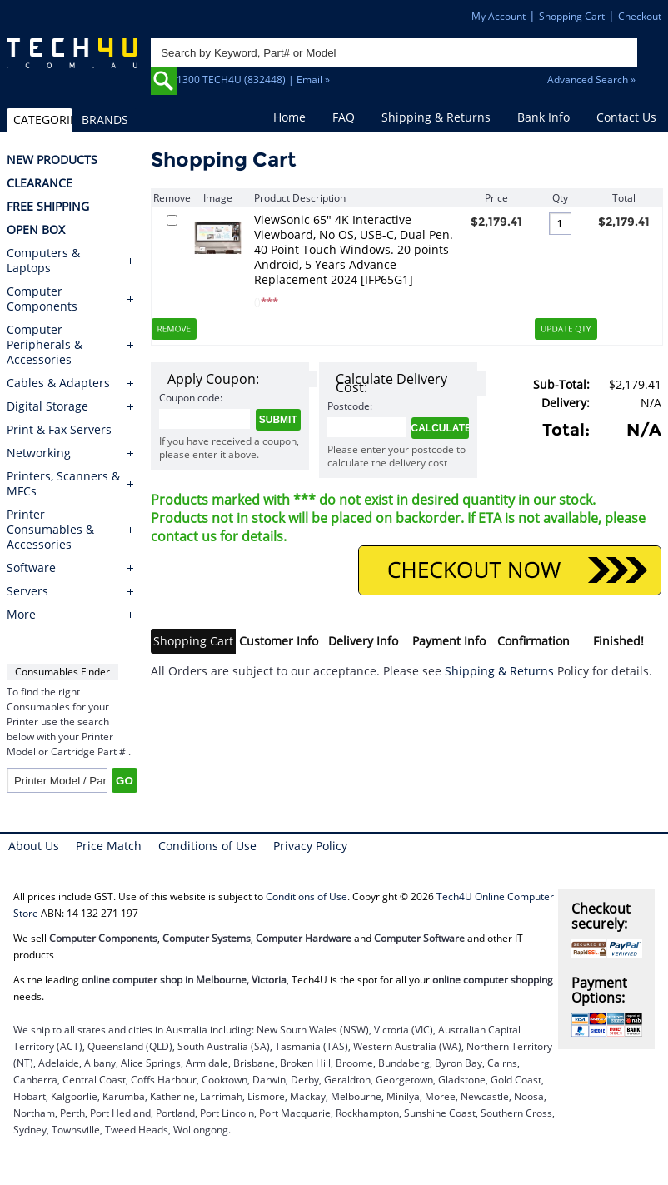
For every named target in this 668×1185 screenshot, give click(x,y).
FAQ (343, 117)
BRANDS (105, 119)
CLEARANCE (39, 183)
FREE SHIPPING (48, 206)
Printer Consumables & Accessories (50, 529)
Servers (27, 591)
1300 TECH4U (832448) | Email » (253, 79)
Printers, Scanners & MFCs (63, 484)
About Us (33, 846)
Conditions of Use (207, 846)
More (21, 614)
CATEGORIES (42, 119)
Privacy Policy (310, 846)
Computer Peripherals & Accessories (44, 344)
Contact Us (626, 117)
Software (31, 567)
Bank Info (543, 117)
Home (289, 117)
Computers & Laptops (43, 261)
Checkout (639, 16)
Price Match (109, 846)
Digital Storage (47, 406)
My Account (498, 16)
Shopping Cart (572, 16)
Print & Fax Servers (59, 429)
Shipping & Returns (436, 117)
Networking (39, 453)
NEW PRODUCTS (52, 159)
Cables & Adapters (58, 383)
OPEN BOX (36, 229)
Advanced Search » (591, 79)
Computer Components (42, 299)
